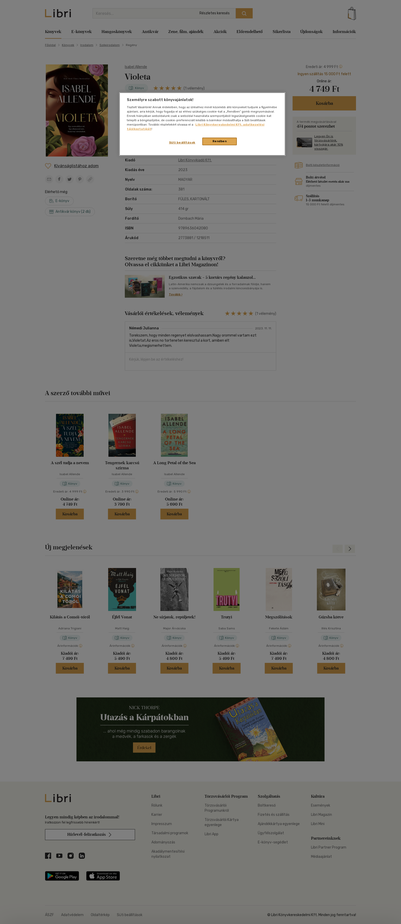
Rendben (220, 141)
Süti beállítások (182, 142)
